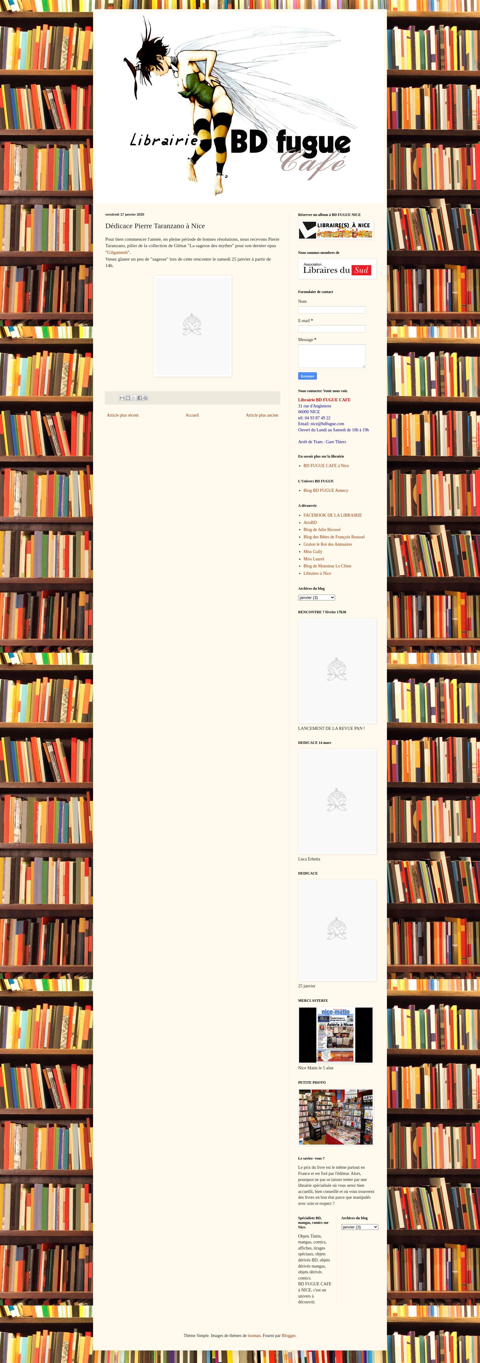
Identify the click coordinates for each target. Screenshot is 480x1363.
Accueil (192, 415)
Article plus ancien (262, 415)
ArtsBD (310, 522)
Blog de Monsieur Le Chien (327, 566)
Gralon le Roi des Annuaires (328, 544)
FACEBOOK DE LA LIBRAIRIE (333, 515)
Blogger (288, 1335)
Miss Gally (313, 551)
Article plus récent (122, 415)
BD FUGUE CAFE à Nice (326, 465)
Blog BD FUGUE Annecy (326, 490)
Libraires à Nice (317, 573)
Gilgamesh (117, 252)
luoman (254, 1335)
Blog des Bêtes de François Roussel (334, 537)
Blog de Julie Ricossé (322, 529)
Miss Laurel (314, 559)
